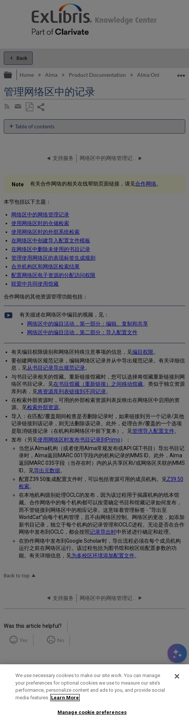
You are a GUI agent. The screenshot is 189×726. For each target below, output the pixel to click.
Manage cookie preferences (92, 712)
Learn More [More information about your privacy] (65, 697)
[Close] (177, 676)
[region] (94, 695)
